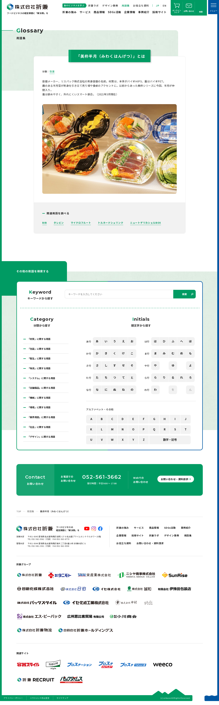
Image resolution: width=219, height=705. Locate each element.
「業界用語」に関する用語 (42, 419)
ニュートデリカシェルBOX (145, 222)
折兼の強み (69, 12)
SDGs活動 (114, 12)
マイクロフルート (81, 222)
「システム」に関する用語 (42, 379)
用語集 (126, 5)
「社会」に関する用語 (40, 429)
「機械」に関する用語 (40, 399)
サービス (85, 12)
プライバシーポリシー (13, 700)
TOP (18, 514)
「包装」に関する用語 (40, 349)
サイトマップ (62, 700)
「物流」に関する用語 (40, 369)
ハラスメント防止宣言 (40, 700)
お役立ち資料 (141, 5)
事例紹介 (144, 12)
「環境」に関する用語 (40, 409)
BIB (44, 222)
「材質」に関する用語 (40, 339)
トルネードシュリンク (110, 222)
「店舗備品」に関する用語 (42, 389)
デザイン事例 (110, 5)
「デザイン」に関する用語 (42, 439)
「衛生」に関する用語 (40, 359)
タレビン (59, 222)
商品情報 (99, 12)
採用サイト (159, 12)
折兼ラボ (93, 5)
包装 (52, 71)
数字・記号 (170, 440)
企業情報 (129, 12)
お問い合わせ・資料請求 (171, 481)
